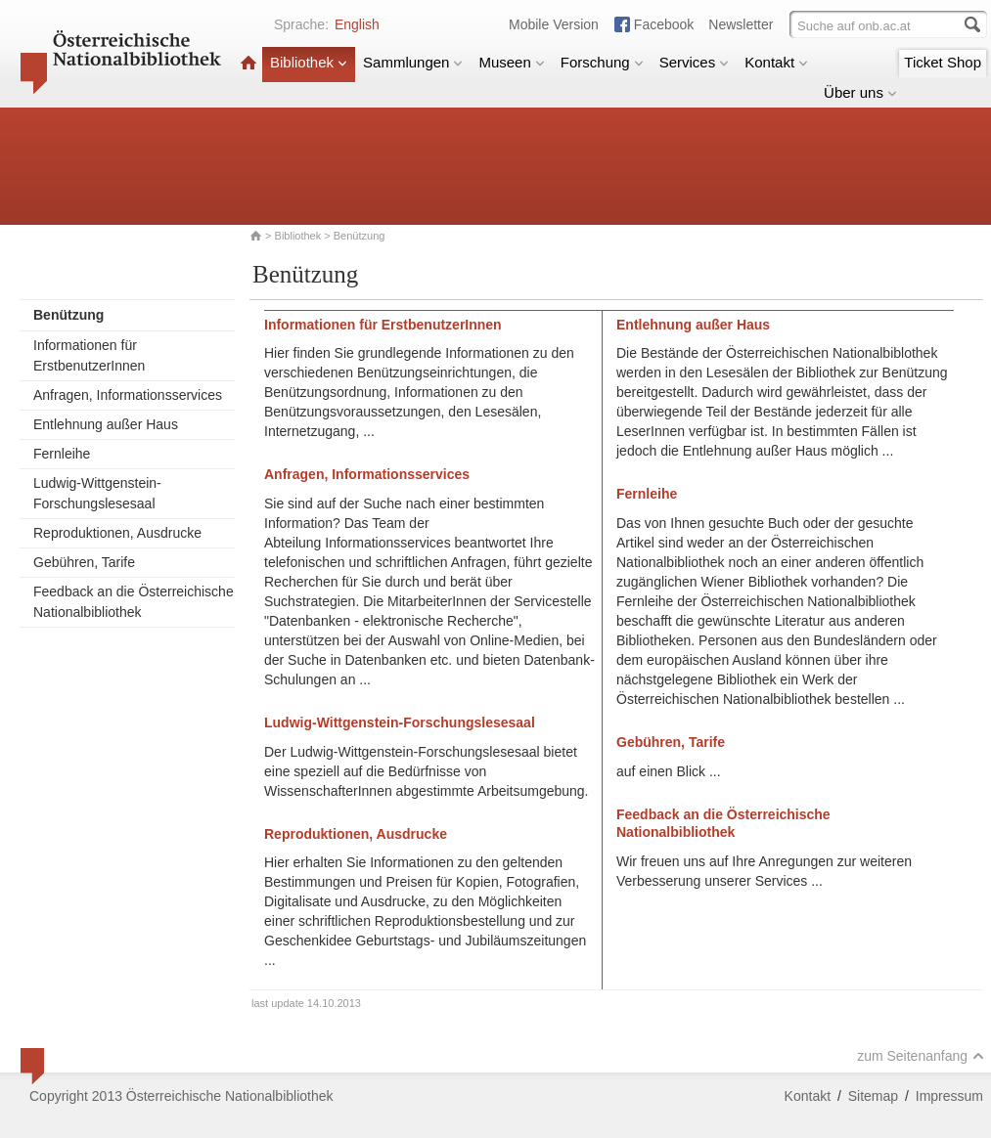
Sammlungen (413, 62)
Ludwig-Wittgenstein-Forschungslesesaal (97, 493)
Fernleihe (61, 453)
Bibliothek (308, 62)
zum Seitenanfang (920, 1056)
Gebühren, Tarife (84, 562)
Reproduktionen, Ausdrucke (117, 533)
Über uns (860, 92)
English (357, 24)
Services (694, 62)
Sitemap (873, 1096)
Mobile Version (554, 24)
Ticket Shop (942, 62)
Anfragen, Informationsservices (127, 395)
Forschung (602, 62)
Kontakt (776, 62)
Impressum (949, 1096)
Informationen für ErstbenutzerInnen (89, 355)
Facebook (664, 24)
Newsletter (740, 24)
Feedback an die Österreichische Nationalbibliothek (133, 602)
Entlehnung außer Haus (105, 424)
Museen (511, 62)
